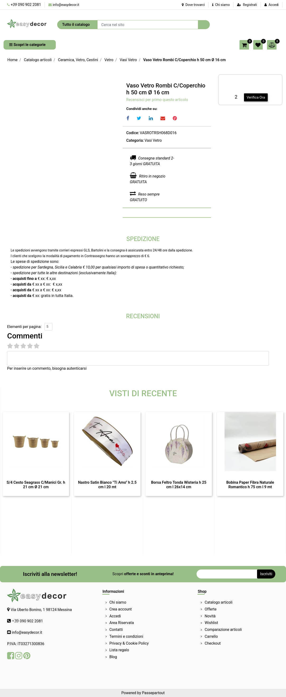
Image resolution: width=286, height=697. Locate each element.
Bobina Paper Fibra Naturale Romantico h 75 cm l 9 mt (250, 484)
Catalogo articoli (38, 60)
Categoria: (135, 140)
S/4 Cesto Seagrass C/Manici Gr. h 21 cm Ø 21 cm (36, 484)
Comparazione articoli (223, 629)
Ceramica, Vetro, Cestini (78, 60)
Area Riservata (121, 622)
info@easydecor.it (66, 5)
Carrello (211, 636)
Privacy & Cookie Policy (129, 643)
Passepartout (153, 693)
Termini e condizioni (126, 636)
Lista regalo (119, 650)
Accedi (273, 5)
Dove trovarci (193, 5)
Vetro (108, 60)
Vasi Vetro (128, 60)
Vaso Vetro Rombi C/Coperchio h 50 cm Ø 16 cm (184, 60)
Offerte (210, 609)
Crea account (120, 609)
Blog (113, 657)
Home (12, 60)
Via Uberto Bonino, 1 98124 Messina (41, 609)
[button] (204, 24)
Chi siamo (221, 5)
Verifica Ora (256, 97)
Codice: (132, 133)
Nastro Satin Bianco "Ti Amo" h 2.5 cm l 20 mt (107, 484)
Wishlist (211, 622)
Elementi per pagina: (24, 326)
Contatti (116, 629)
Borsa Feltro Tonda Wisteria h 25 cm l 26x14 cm (178, 484)
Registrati (250, 5)
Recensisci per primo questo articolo (157, 99)
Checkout (212, 643)
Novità (210, 616)
